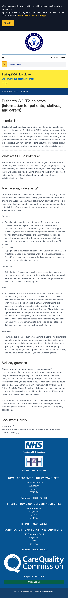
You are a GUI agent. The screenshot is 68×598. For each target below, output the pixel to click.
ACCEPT (8, 23)
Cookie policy (23, 15)
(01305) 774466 (40, 498)
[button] (3, 83)
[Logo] (34, 42)
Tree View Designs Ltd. (30, 591)
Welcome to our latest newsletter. (18, 79)
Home (4, 91)
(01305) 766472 (40, 549)
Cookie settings (38, 15)
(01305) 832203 (39, 524)
